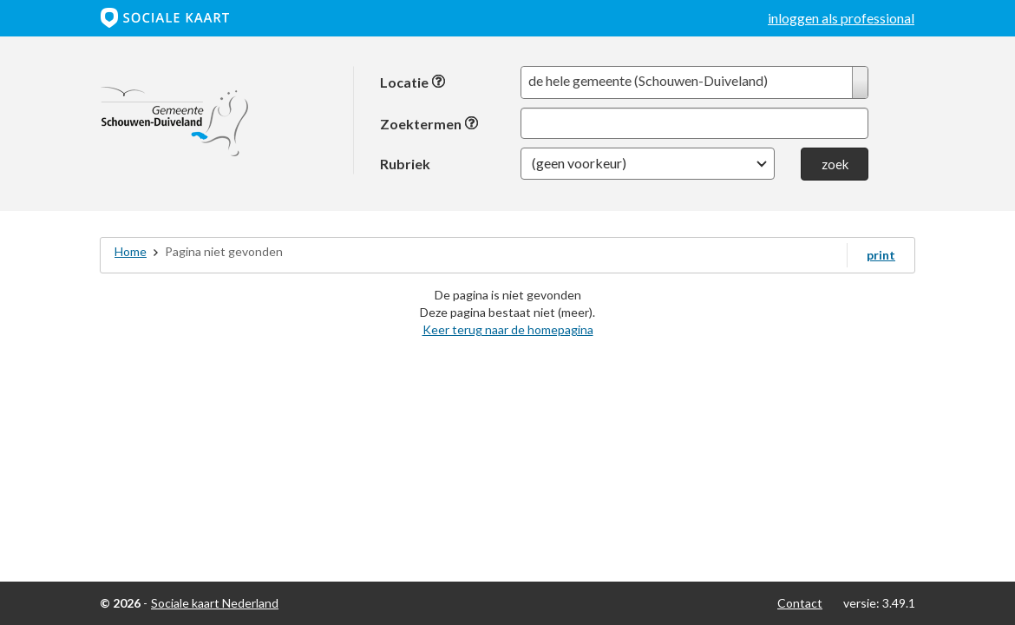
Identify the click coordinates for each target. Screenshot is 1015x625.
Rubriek (405, 163)
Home (131, 251)
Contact (799, 602)
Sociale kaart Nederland (214, 602)
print (881, 254)
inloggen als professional (841, 18)
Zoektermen (429, 124)
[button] (648, 164)
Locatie (413, 82)
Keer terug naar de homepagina (507, 329)
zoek (835, 164)
